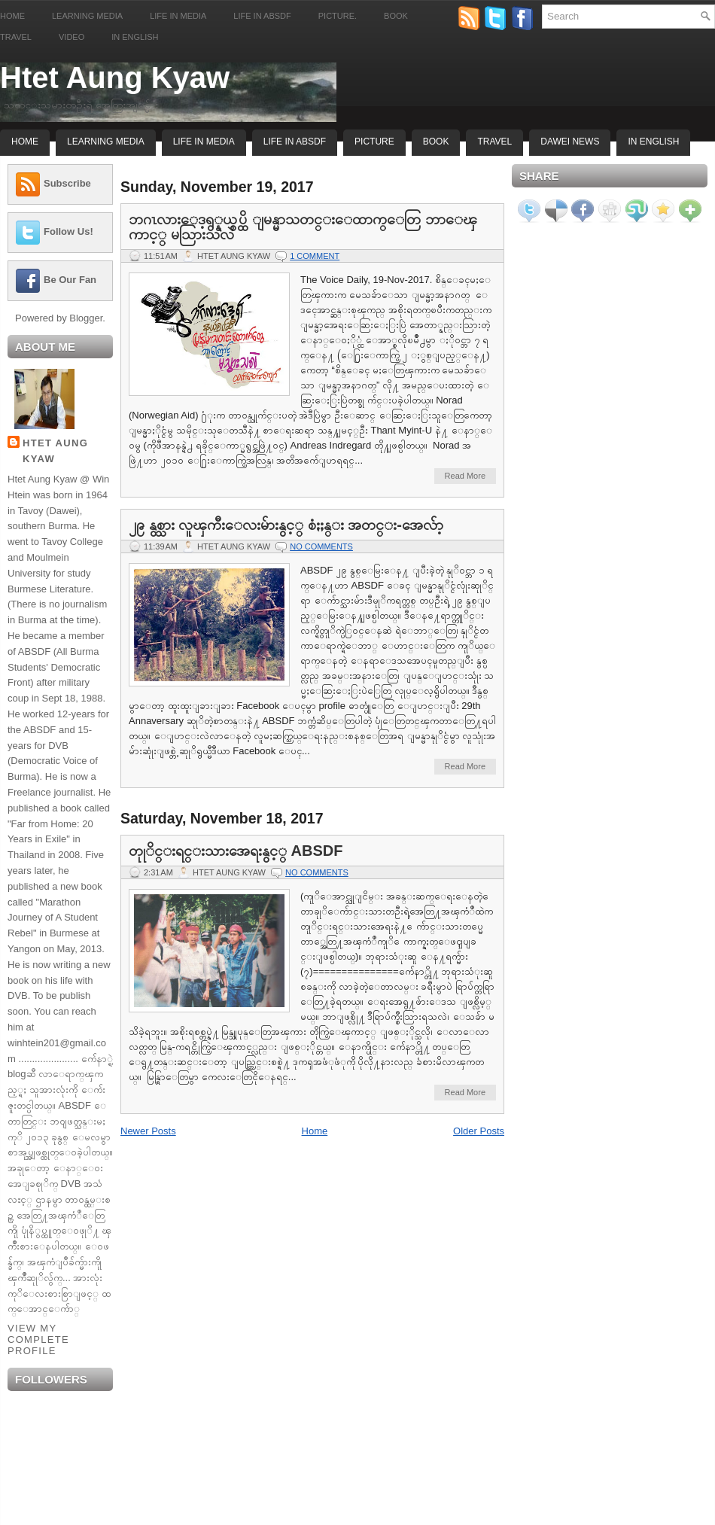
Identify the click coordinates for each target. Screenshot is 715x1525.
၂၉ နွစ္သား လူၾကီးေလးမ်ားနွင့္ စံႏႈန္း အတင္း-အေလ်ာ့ (286, 524)
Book (396, 15)
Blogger (85, 318)
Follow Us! (68, 231)
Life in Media (178, 15)
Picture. (337, 15)
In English (134, 36)
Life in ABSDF (262, 15)
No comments (321, 546)
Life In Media (204, 141)
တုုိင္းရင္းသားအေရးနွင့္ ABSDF (235, 850)
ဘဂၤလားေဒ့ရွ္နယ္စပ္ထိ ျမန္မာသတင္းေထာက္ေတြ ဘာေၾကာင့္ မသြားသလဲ (303, 227)
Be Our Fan (70, 279)
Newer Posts (148, 1131)
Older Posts (478, 1131)
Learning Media (87, 15)
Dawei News (569, 141)
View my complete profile (38, 1339)
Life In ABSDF (294, 141)
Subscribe (67, 183)
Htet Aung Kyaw (115, 77)
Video (71, 36)
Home (12, 15)
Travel (16, 36)
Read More (465, 475)
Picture (374, 141)
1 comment (314, 255)
